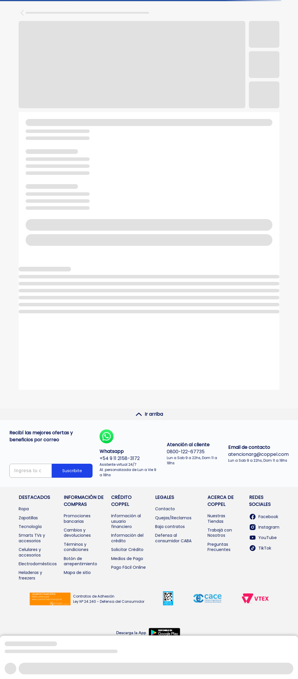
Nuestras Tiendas (216, 518)
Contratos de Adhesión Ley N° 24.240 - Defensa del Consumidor (108, 599)
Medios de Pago (127, 558)
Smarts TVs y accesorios (32, 537)
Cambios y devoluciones (77, 532)
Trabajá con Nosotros (219, 532)
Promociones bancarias (77, 518)
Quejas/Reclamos (173, 518)
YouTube (263, 537)
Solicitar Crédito (127, 549)
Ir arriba (149, 414)
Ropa (24, 509)
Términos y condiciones (76, 546)
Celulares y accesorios (30, 552)
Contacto (165, 509)
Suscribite (72, 471)
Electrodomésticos (38, 564)
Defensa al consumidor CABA (173, 537)
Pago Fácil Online (128, 567)
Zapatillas (28, 518)
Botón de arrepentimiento (80, 561)
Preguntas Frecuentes (218, 546)
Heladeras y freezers (30, 575)
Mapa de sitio (77, 572)
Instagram (264, 527)
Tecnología (30, 526)
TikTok (260, 548)
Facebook (263, 516)
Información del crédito (127, 537)
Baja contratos (170, 526)
